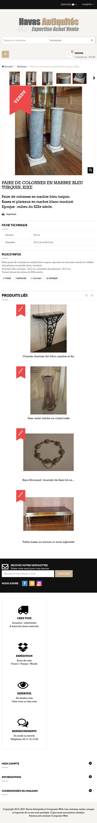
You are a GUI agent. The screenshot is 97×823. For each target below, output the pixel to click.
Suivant (94, 78)
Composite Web (59, 815)
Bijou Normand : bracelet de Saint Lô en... (49, 480)
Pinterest (52, 278)
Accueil (7, 66)
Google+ (36, 278)
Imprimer (11, 214)
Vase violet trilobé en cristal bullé (48, 418)
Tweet (7, 278)
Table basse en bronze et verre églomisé (48, 542)
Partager (21, 278)
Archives (21, 66)
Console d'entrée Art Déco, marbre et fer (48, 356)
